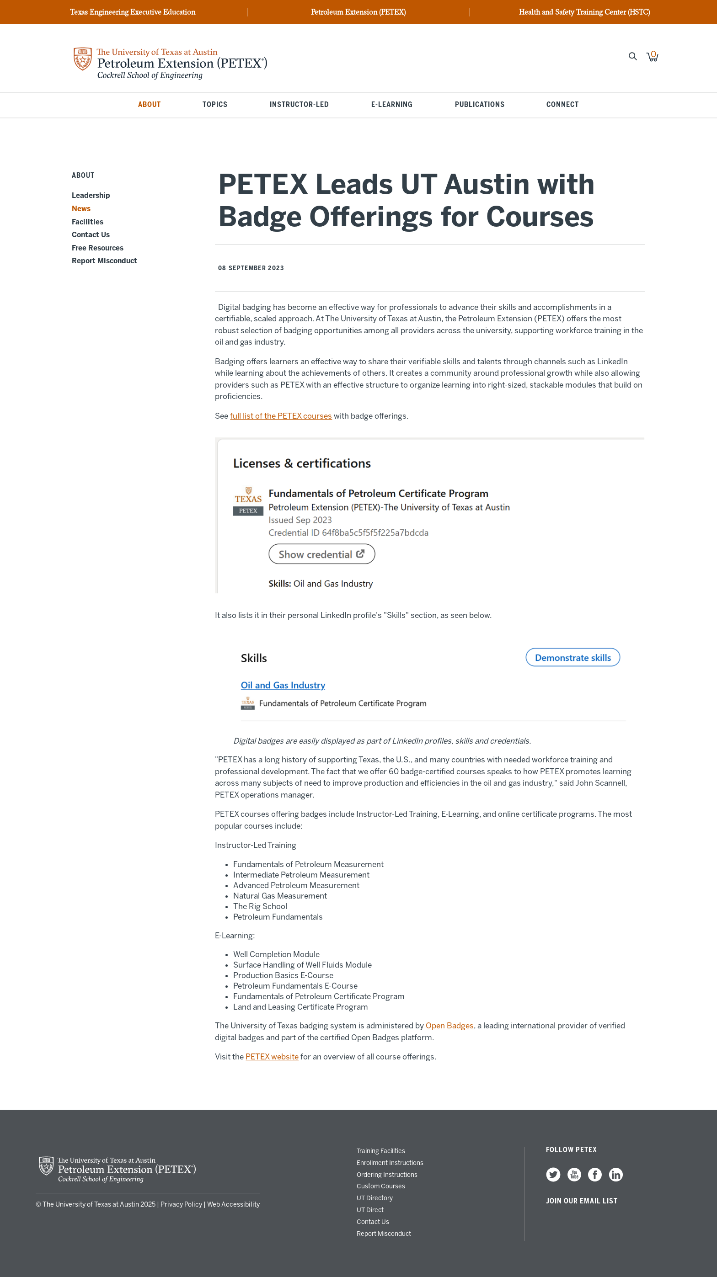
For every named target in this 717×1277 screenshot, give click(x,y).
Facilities (87, 222)
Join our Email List (582, 1201)
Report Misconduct (104, 261)
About (149, 105)
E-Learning (392, 105)
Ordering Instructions (387, 1174)
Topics (215, 105)
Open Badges (450, 1025)
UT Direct (370, 1209)
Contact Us (91, 235)
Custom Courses (381, 1186)
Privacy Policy (181, 1204)
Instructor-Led (299, 105)
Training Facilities (381, 1151)
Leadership (91, 196)
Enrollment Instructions (390, 1162)
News (81, 209)
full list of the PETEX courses (281, 415)
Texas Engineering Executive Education (132, 12)
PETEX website (272, 1056)
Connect (562, 105)
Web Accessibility (233, 1204)
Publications (480, 105)
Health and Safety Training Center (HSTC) (584, 12)
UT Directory (375, 1198)
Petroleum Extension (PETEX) (358, 12)
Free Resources (97, 248)
